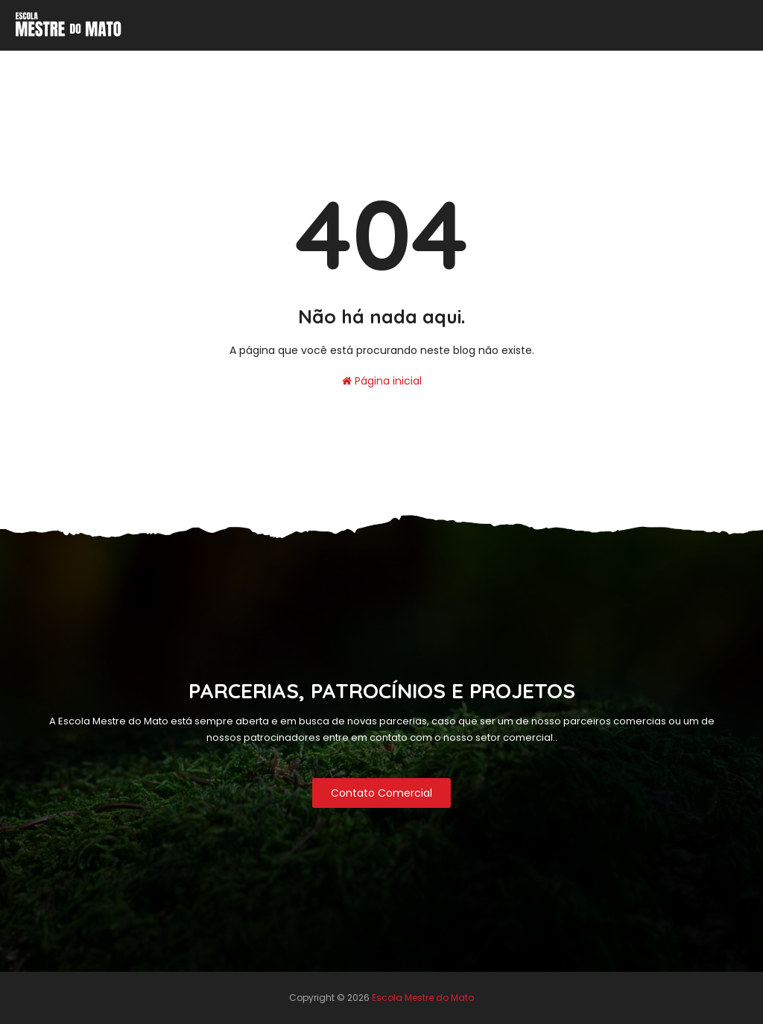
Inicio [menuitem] (117, 64)
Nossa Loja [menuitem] (717, 64)
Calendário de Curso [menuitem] (461, 64)
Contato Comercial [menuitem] (329, 64)
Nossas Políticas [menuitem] (198, 64)
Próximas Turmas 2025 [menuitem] (597, 64)
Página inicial (382, 380)
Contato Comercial (381, 793)
